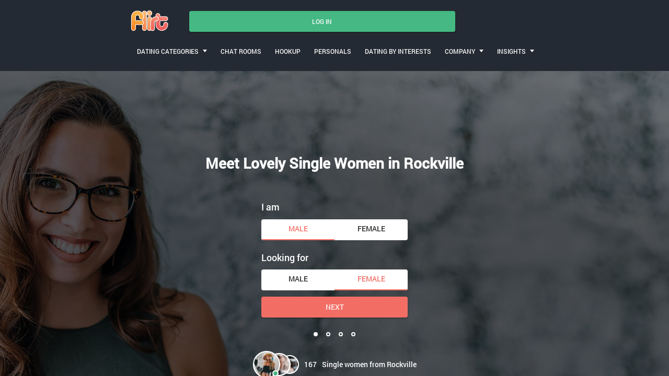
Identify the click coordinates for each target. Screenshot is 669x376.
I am (270, 207)
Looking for (284, 257)
